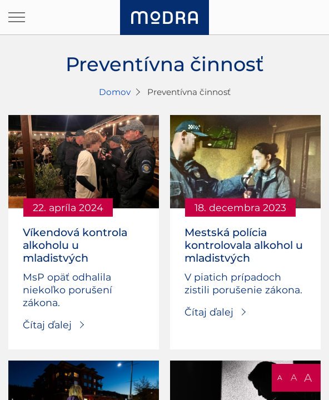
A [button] (279, 377)
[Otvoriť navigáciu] (16, 17)
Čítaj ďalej (47, 325)
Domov (115, 92)
